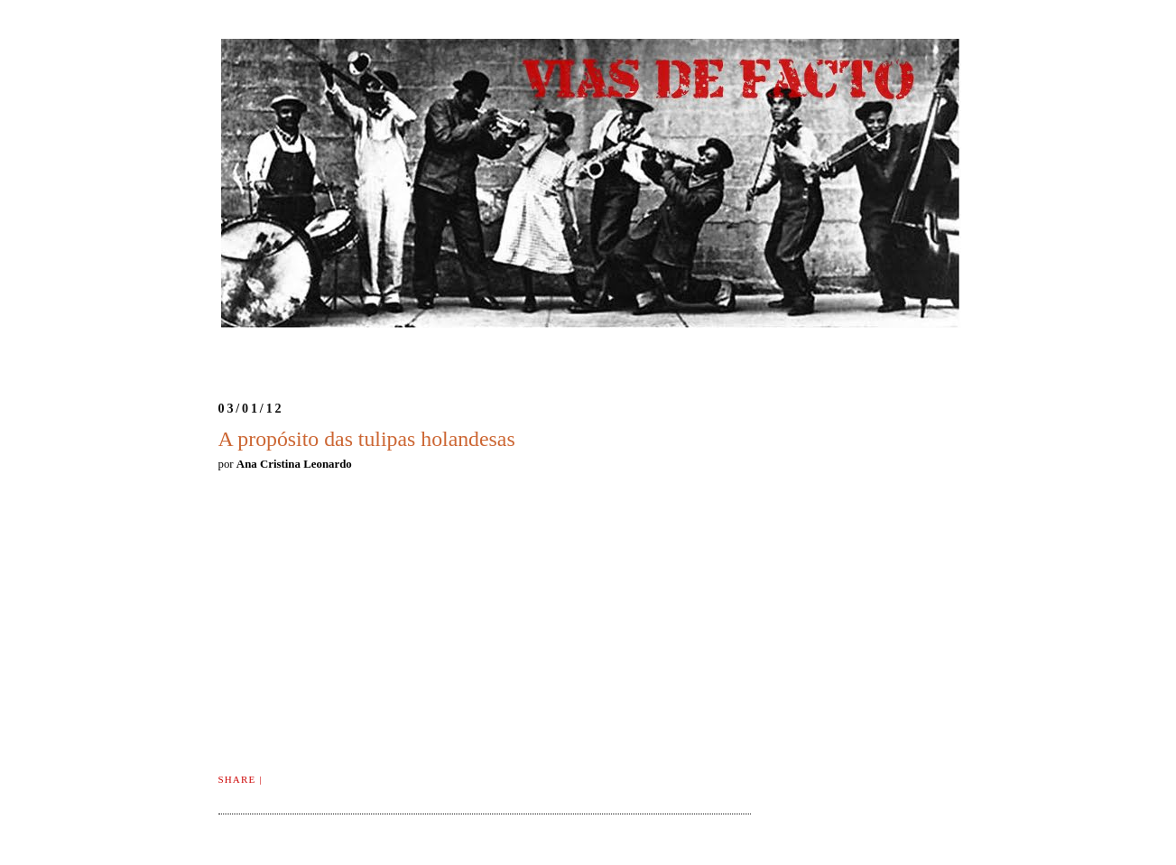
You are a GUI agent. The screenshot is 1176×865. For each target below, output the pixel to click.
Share (237, 779)
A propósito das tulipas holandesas (366, 439)
